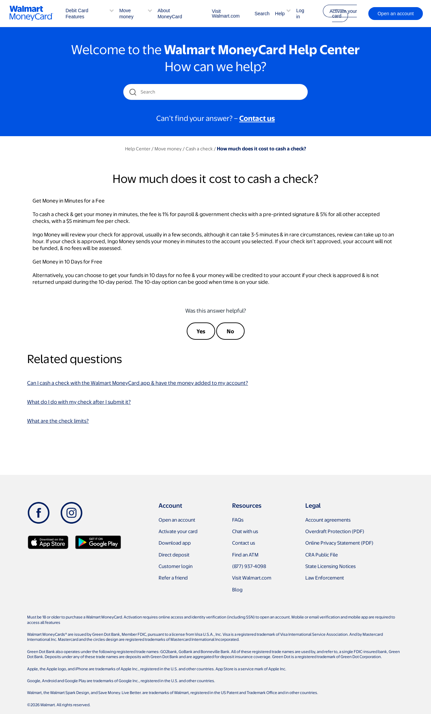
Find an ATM (245, 554)
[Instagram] (71, 513)
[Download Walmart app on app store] (48, 542)
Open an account (177, 519)
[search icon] (132, 92)
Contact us (243, 542)
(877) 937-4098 (249, 566)
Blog (237, 589)
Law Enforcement (324, 577)
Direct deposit (174, 554)
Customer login (175, 566)
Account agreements (328, 519)
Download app (175, 542)
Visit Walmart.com (226, 13)
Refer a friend (173, 577)
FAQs (238, 519)
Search (261, 13)
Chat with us (245, 531)
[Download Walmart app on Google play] (98, 542)
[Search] (216, 92)
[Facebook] (38, 513)
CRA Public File (321, 554)
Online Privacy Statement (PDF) (339, 542)
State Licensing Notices (330, 566)
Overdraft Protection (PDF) (334, 531)
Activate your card (343, 13)
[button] (111, 10)
